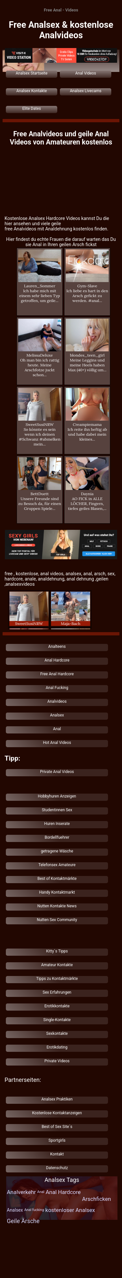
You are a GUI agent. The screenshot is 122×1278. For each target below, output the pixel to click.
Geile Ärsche (23, 1221)
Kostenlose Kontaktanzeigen (57, 1113)
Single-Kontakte (57, 1019)
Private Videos (56, 1061)
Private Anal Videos (57, 771)
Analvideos (57, 701)
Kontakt (57, 1154)
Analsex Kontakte (31, 91)
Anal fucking (34, 1210)
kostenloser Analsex (70, 1210)
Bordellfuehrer (57, 837)
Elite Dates (31, 108)
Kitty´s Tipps (57, 951)
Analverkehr (21, 1192)
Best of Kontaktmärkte (57, 878)
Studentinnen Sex (57, 810)
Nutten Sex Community (57, 919)
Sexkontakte (57, 1033)
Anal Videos (85, 73)
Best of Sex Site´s (57, 1126)
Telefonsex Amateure (56, 865)
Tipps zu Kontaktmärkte (57, 978)
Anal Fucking (57, 687)
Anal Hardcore (57, 660)
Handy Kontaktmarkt (57, 892)
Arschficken (96, 1199)
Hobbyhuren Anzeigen (57, 796)
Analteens (57, 646)
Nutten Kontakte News (57, 906)
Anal (57, 729)
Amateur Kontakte (57, 965)
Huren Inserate (57, 823)
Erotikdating (57, 1047)
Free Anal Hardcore (57, 674)
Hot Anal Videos (57, 742)
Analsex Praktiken (57, 1099)
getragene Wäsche (57, 851)
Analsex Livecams (86, 91)
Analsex (57, 715)
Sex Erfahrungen (57, 992)
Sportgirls (56, 1140)
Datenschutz (57, 1168)
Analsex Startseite (31, 73)
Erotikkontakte (56, 1006)
